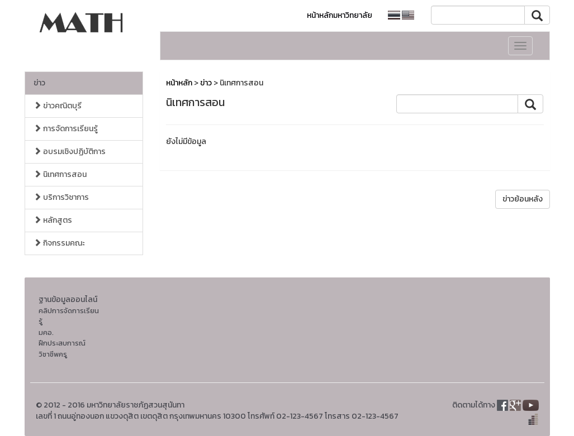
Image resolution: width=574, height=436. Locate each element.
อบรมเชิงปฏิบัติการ (70, 151)
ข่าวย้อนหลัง (522, 199)
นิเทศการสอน (60, 174)
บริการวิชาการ (61, 197)
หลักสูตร (53, 220)
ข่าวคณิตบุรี (58, 106)
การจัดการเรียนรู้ (66, 129)
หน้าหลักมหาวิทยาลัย (339, 15)
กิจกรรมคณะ (59, 243)
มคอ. (46, 332)
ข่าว (39, 83)
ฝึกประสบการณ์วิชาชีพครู (62, 349)
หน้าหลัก (179, 83)
